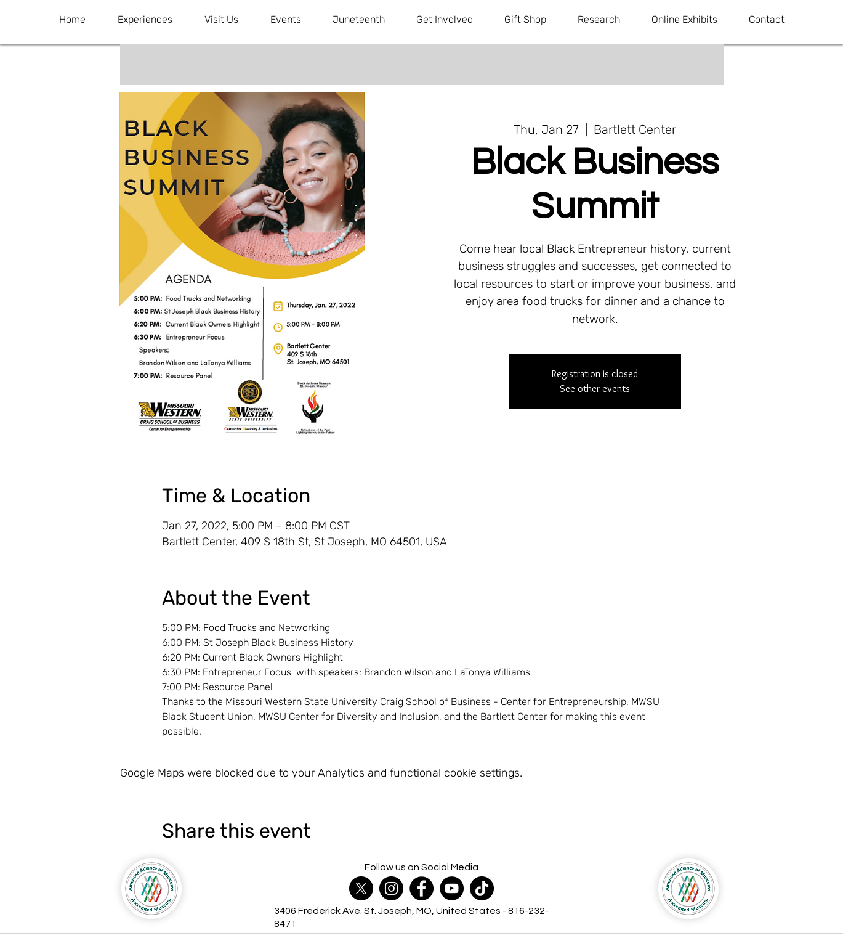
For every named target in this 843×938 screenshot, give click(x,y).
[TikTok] (482, 888)
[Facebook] (421, 888)
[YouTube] (452, 888)
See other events (595, 388)
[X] (361, 888)
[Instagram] (391, 888)
